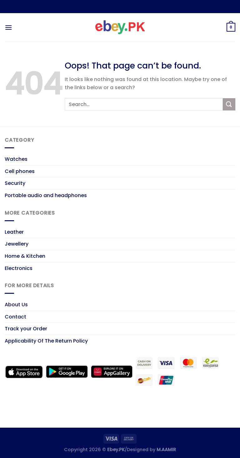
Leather (14, 232)
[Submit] (229, 104)
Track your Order (26, 328)
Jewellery (16, 243)
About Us (16, 304)
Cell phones (20, 171)
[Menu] (8, 27)
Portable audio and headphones (46, 195)
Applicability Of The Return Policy (46, 340)
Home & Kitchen (25, 256)
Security (15, 183)
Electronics (18, 268)
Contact (15, 316)
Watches (16, 159)
